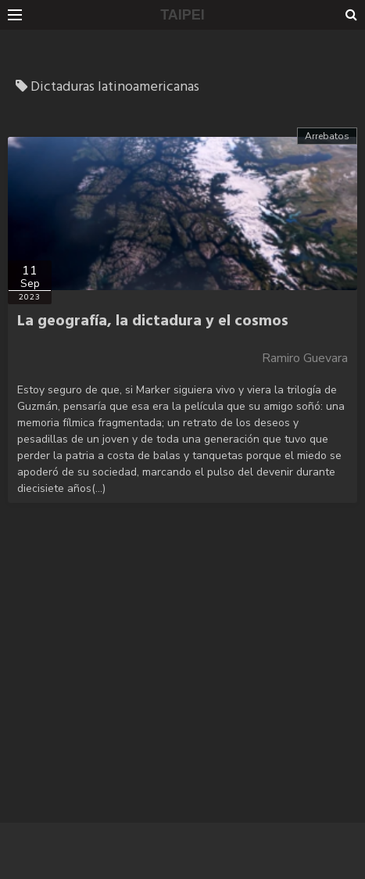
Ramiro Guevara (305, 358)
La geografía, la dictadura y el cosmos (152, 321)
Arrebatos (327, 136)
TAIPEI (182, 15)
